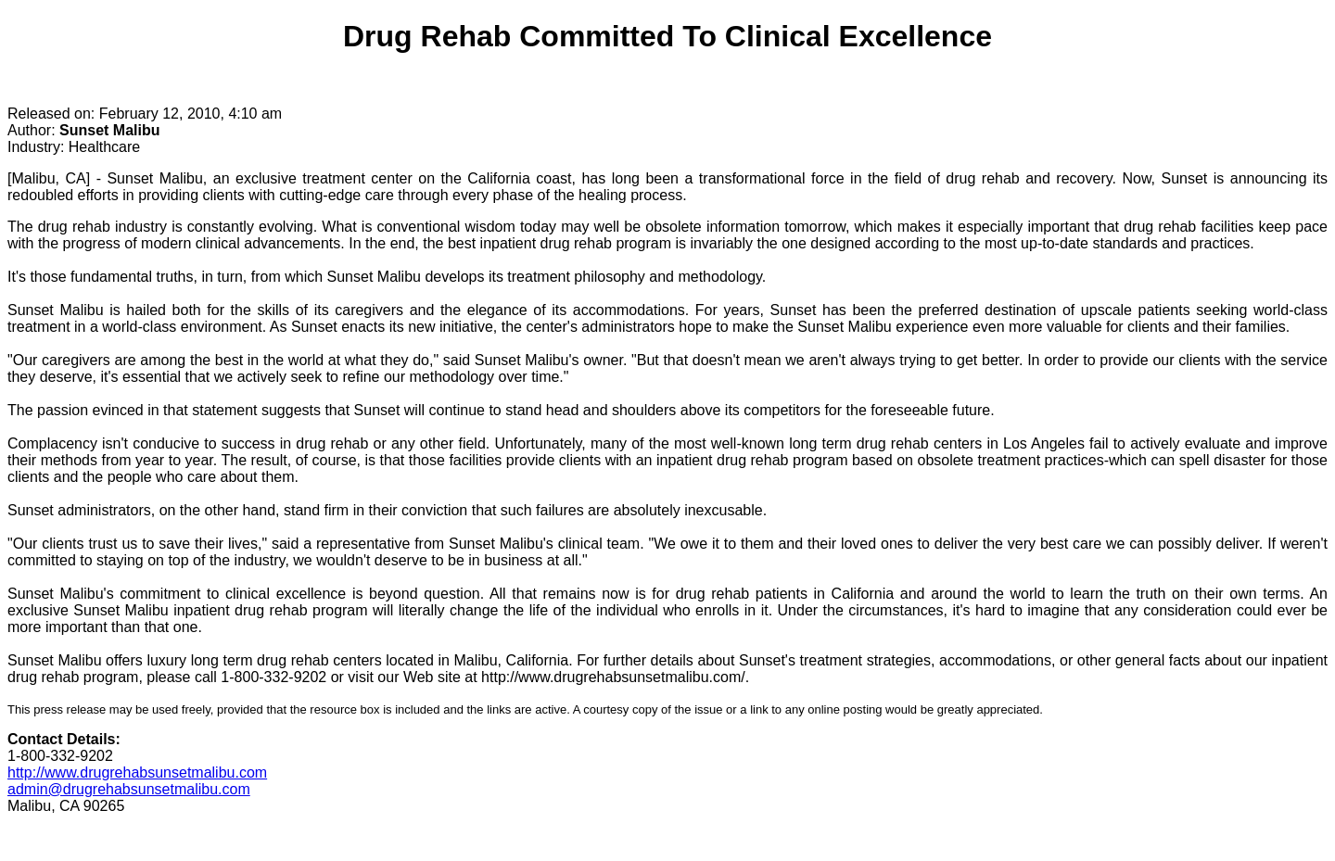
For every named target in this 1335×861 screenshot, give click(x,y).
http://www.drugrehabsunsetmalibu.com (137, 772)
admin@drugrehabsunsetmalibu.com (128, 789)
